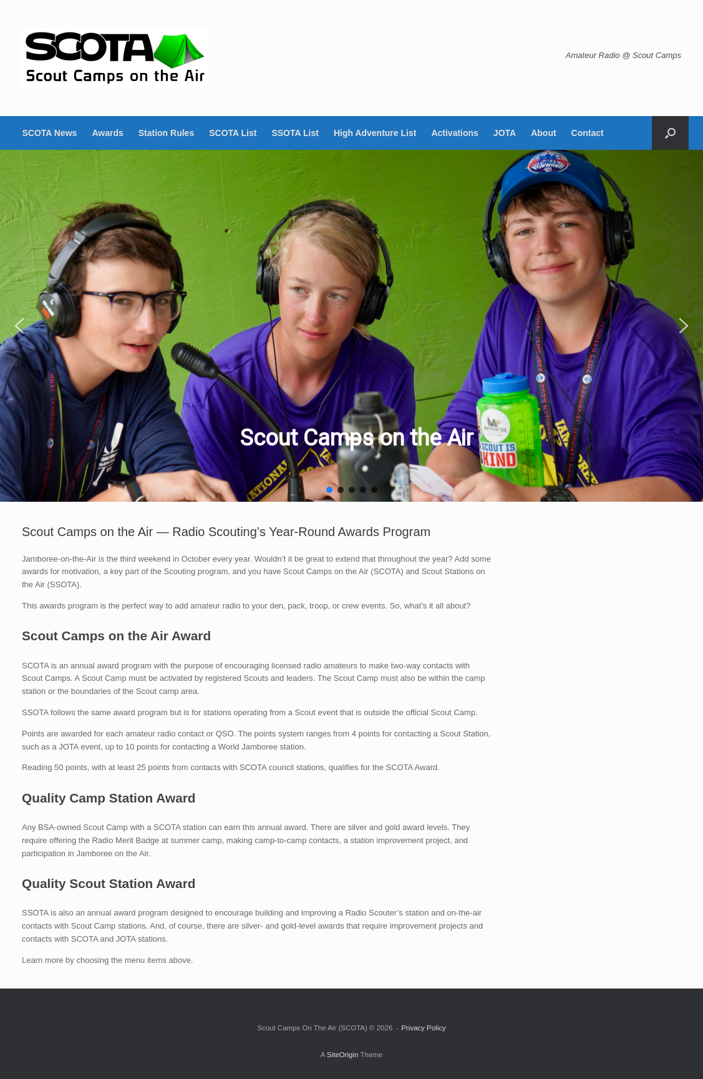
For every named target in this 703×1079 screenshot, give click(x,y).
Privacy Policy (423, 1028)
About (543, 133)
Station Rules (166, 133)
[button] (670, 133)
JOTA (504, 133)
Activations (454, 133)
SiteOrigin (343, 1054)
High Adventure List (375, 133)
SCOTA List (232, 133)
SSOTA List (294, 133)
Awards (107, 133)
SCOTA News (49, 133)
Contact (587, 133)
